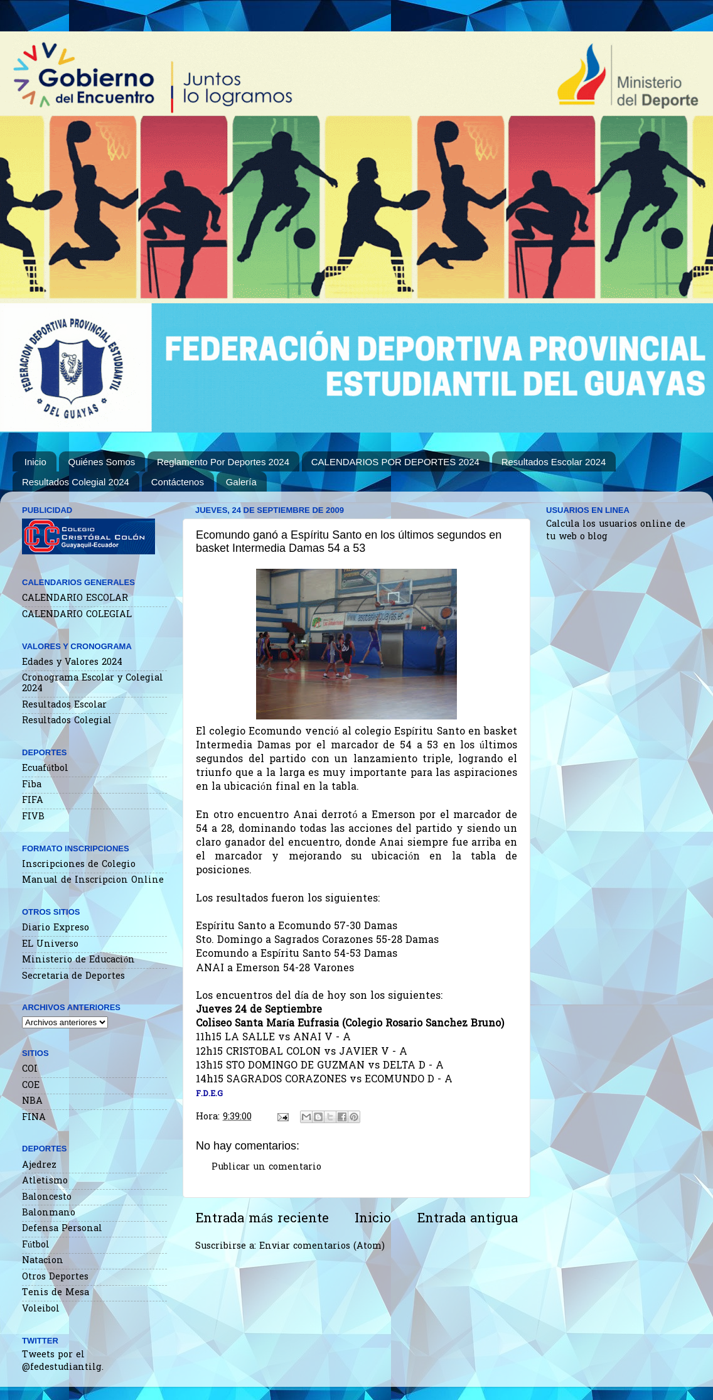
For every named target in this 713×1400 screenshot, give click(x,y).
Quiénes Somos (102, 461)
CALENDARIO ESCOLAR (75, 598)
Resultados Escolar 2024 (553, 461)
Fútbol (36, 1245)
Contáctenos (177, 482)
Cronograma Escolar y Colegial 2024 (92, 684)
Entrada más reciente (262, 1219)
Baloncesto (47, 1197)
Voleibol (41, 1309)
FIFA (32, 800)
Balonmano (48, 1213)
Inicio (35, 461)
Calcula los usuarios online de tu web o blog (615, 531)
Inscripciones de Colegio (79, 864)
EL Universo (50, 944)
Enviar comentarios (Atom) (322, 1246)
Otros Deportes (55, 1277)
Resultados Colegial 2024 (75, 482)
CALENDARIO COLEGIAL (77, 615)
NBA (32, 1101)
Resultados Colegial (67, 721)
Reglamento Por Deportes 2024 (223, 461)
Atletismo (45, 1181)
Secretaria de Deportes (73, 976)
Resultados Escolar (64, 705)
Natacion (42, 1261)
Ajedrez (39, 1165)
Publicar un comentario (266, 1167)
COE (31, 1085)
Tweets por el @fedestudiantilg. (63, 1361)
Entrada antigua (467, 1219)
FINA (34, 1117)
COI (30, 1069)
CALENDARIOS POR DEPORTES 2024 (395, 461)
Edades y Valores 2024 (72, 662)
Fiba (31, 785)
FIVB (33, 817)
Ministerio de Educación (78, 960)
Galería (241, 482)
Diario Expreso (55, 928)
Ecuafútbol (45, 768)
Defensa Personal (62, 1229)
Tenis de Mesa (55, 1293)
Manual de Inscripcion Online (93, 880)
